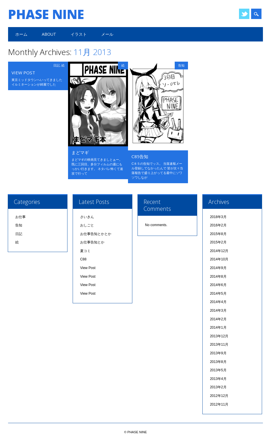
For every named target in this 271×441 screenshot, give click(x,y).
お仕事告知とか (92, 242)
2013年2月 (218, 387)
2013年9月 (218, 353)
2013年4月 (218, 379)
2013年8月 (218, 362)
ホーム (21, 34)
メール (107, 34)
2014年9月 (218, 268)
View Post (23, 72)
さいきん (87, 217)
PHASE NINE (46, 14)
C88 (83, 259)
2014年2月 (218, 319)
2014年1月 (218, 327)
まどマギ (80, 152)
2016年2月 (218, 225)
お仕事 (20, 217)
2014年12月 (219, 251)
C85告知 (139, 156)
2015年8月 (218, 234)
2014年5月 (218, 294)
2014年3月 (218, 310)
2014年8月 (218, 277)
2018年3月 (218, 217)
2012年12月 (219, 396)
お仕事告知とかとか (95, 234)
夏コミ (85, 251)
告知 (181, 65)
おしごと (87, 225)
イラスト (79, 34)
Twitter (244, 14)
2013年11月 (219, 344)
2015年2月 (218, 242)
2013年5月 (218, 370)
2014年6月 (218, 285)
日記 (56, 65)
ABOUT (49, 34)
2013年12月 (219, 336)
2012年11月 (219, 404)
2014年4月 (218, 302)
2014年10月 (219, 259)
